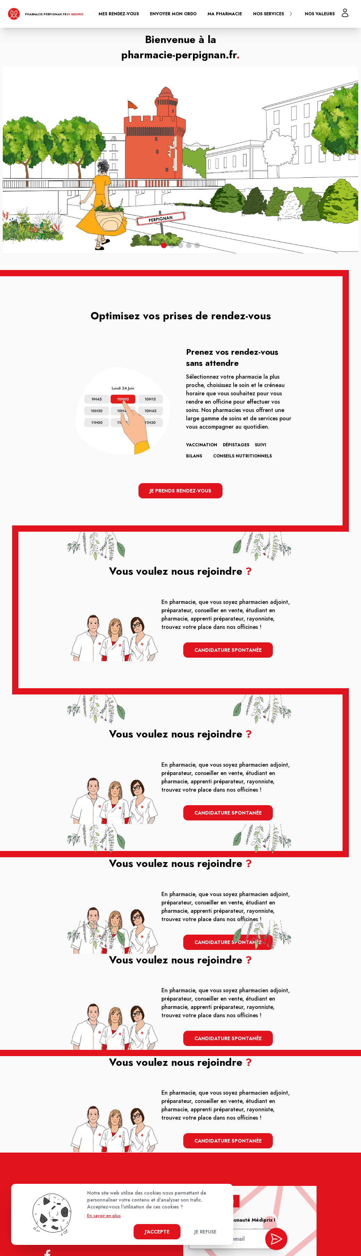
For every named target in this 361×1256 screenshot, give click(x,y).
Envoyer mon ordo (173, 14)
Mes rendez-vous (119, 14)
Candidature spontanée (228, 650)
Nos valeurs (320, 14)
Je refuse (205, 1231)
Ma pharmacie (225, 14)
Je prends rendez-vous (180, 490)
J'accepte (157, 1231)
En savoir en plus (104, 1216)
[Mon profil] (345, 13)
